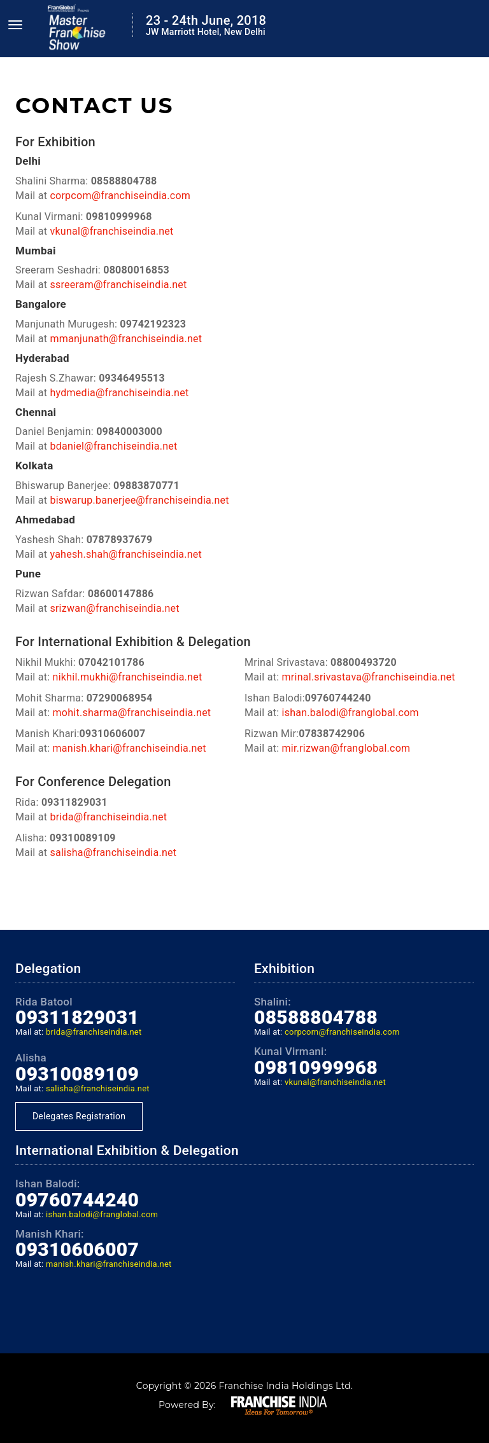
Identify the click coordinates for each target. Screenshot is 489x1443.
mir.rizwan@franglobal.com (346, 748)
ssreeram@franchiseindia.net (118, 285)
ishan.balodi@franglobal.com (350, 713)
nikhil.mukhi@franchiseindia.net (127, 677)
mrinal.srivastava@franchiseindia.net (368, 677)
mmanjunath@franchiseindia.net (126, 339)
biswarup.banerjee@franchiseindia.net (139, 500)
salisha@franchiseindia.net (113, 852)
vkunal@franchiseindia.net (111, 231)
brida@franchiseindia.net (108, 817)
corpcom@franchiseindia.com (120, 196)
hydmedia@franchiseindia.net (119, 393)
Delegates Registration (78, 1116)
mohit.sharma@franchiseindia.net (132, 713)
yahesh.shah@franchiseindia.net (126, 554)
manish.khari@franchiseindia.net (129, 748)
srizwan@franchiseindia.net (114, 608)
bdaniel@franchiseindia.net (113, 446)
